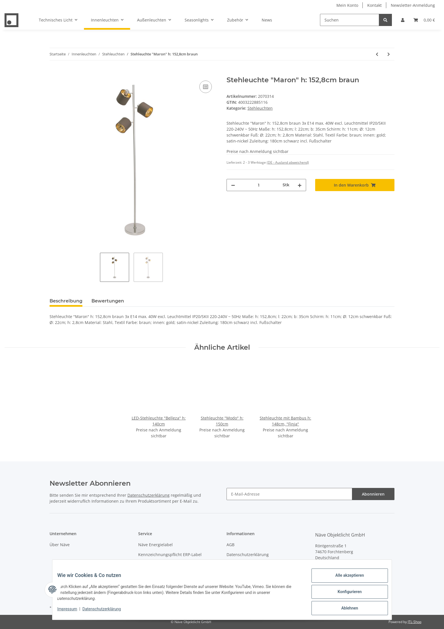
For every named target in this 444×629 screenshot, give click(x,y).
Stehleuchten (260, 108)
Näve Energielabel (155, 544)
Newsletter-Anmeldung (413, 5)
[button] (402, 20)
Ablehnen (345, 609)
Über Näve (60, 544)
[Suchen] (349, 20)
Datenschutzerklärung (148, 495)
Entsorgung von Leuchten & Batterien (173, 564)
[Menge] (259, 185)
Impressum (237, 564)
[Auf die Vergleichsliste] (205, 87)
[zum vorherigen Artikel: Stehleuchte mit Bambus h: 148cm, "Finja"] (377, 54)
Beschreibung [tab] (66, 301)
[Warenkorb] (424, 20)
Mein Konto (347, 5)
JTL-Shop (414, 621)
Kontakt (374, 5)
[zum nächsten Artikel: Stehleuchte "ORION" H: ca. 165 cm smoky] (388, 54)
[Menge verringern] (233, 185)
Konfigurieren (345, 594)
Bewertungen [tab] (107, 301)
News (267, 20)
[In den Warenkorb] (54, 73)
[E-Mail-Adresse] (289, 494)
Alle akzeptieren (345, 579)
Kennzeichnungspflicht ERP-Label (170, 554)
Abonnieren (373, 494)
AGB (230, 544)
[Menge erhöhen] (299, 185)
